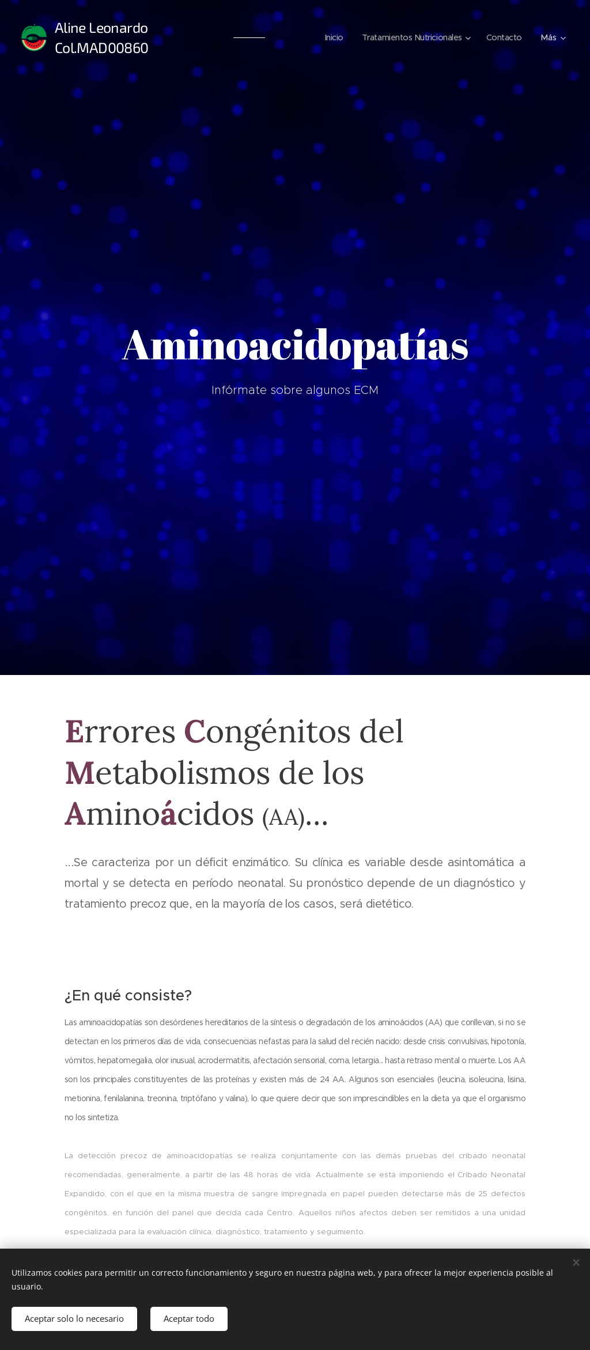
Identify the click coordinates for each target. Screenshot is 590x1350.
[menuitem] (327, 37)
